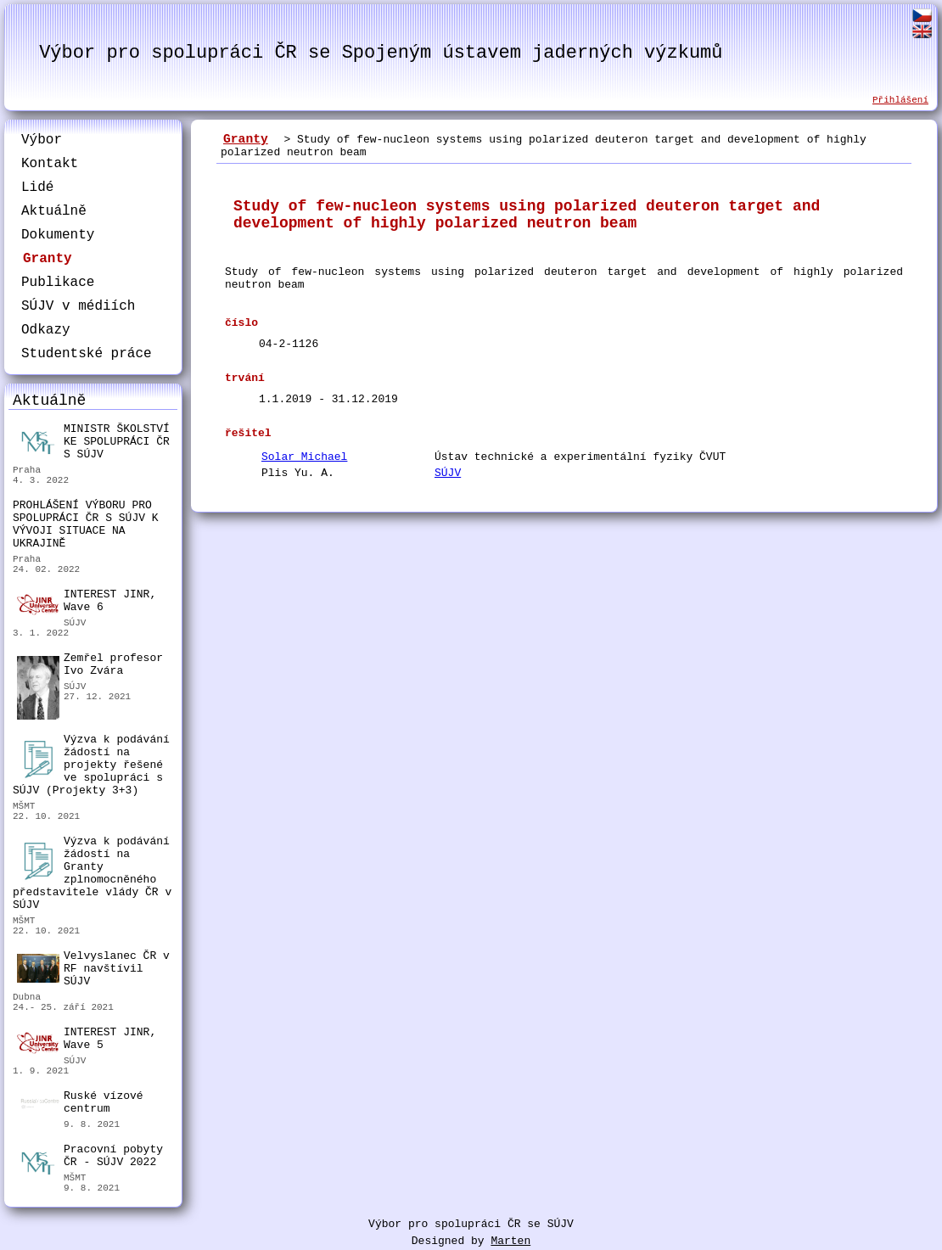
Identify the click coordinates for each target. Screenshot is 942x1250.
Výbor (41, 140)
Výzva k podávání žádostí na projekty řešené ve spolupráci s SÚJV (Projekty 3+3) (91, 765)
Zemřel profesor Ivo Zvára (90, 666)
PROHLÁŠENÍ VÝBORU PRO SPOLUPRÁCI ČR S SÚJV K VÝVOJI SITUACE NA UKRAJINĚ (86, 524)
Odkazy (45, 330)
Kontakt (49, 163)
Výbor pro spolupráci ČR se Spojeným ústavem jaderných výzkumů (380, 53)
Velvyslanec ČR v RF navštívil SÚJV (93, 969)
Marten (510, 1241)
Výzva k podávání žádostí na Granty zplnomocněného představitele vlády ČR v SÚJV (92, 873)
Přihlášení (900, 100)
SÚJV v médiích (78, 306)
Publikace (57, 282)
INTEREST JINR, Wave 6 (86, 601)
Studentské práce (86, 354)
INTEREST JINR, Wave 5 (86, 1039)
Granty (47, 258)
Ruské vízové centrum (80, 1104)
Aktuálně (54, 211)
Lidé (37, 187)
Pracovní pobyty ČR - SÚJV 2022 (90, 1158)
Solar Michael (304, 457)
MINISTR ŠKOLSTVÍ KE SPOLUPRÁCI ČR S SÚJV (93, 442)
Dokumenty (57, 235)
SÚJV (448, 473)
